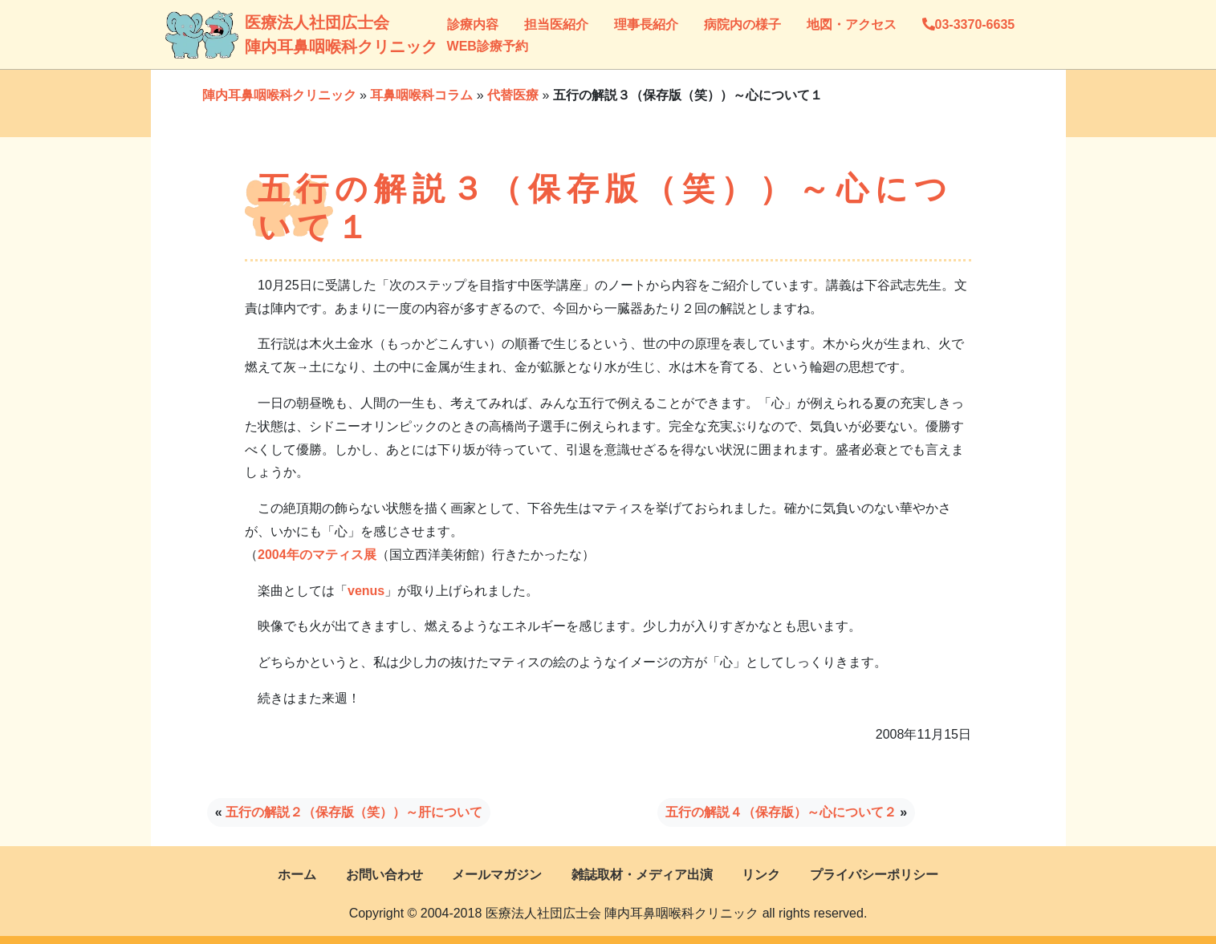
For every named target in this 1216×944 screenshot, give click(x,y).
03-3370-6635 (968, 24)
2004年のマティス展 (317, 554)
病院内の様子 (742, 24)
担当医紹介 (556, 24)
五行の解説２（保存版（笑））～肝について (354, 812)
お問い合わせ (384, 874)
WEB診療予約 (487, 46)
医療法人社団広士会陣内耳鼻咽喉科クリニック (261, 34)
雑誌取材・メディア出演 (642, 874)
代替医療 (513, 95)
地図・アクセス (852, 24)
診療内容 (472, 24)
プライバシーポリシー (874, 874)
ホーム (297, 874)
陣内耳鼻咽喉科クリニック (279, 95)
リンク (761, 874)
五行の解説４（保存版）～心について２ (781, 812)
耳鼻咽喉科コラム (421, 95)
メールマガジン (497, 874)
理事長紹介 (646, 24)
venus (366, 591)
